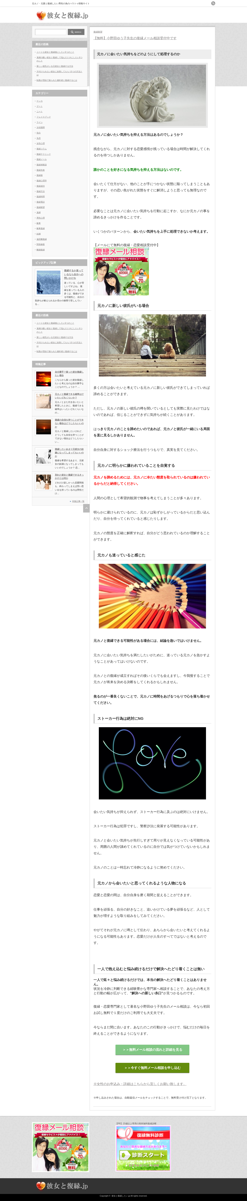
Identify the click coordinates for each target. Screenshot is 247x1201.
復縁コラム (42, 149)
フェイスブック (44, 117)
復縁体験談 (42, 165)
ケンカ (40, 101)
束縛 (39, 212)
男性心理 (41, 218)
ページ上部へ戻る (86, 508)
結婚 (39, 234)
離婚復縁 (41, 250)
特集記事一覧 (78, 501)
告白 (39, 133)
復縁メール (42, 159)
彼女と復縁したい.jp (121, 1196)
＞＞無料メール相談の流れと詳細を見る (152, 1050)
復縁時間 (41, 196)
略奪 (39, 223)
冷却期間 (41, 127)
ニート (40, 111)
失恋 (39, 138)
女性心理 (41, 143)
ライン (40, 122)
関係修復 (41, 244)
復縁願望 (97, 32)
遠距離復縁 (42, 239)
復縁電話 (41, 202)
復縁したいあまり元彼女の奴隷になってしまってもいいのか (69, 452)
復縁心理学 (42, 180)
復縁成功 (41, 186)
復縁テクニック (44, 154)
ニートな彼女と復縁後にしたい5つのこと (55, 52)
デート (40, 106)
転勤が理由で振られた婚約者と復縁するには (57, 80)
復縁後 (40, 175)
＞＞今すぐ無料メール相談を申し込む (152, 1068)
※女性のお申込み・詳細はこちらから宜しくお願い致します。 (140, 1084)
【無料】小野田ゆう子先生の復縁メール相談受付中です (135, 38)
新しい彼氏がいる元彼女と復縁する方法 (55, 66)
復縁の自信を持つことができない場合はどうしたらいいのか (69, 423)
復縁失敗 (41, 170)
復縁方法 (41, 191)
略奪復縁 (41, 228)
